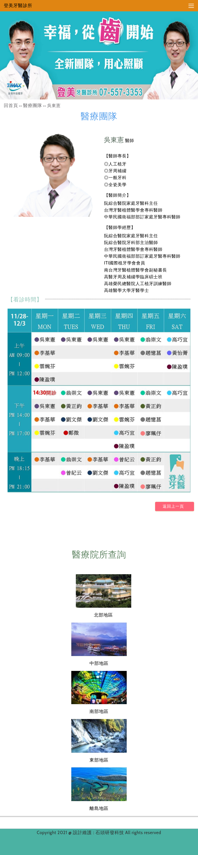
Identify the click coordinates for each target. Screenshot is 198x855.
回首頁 (11, 105)
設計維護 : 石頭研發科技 (99, 832)
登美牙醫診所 (18, 5)
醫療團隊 (32, 105)
